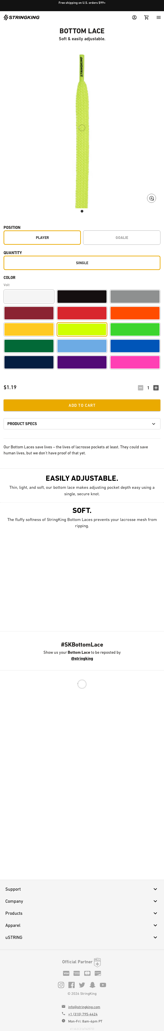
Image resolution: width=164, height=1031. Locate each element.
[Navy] (29, 362)
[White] (29, 296)
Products (82, 913)
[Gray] (135, 296)
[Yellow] (29, 329)
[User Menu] (134, 17)
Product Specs (82, 423)
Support (82, 889)
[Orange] (135, 313)
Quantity (13, 252)
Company (82, 901)
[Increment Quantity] (156, 387)
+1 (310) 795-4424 (83, 1014)
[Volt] (82, 329)
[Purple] (82, 362)
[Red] (82, 313)
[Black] (82, 296)
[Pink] (135, 362)
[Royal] (135, 346)
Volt (7, 285)
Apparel (82, 925)
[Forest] (29, 346)
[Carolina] (82, 346)
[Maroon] (29, 313)
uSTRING (82, 937)
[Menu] (158, 17)
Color (9, 277)
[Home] (22, 17)
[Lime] (135, 329)
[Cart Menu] (146, 17)
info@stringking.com (84, 1007)
